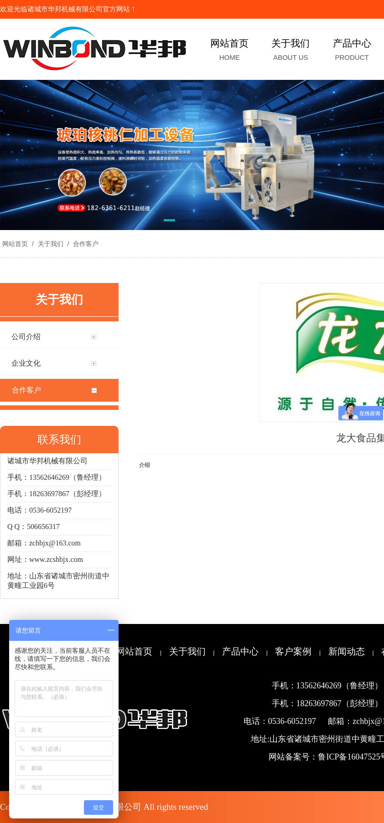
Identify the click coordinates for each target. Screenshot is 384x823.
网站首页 (15, 243)
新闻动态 (346, 651)
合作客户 (85, 243)
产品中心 (240, 651)
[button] (169, 222)
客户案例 (293, 651)
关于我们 (50, 243)
